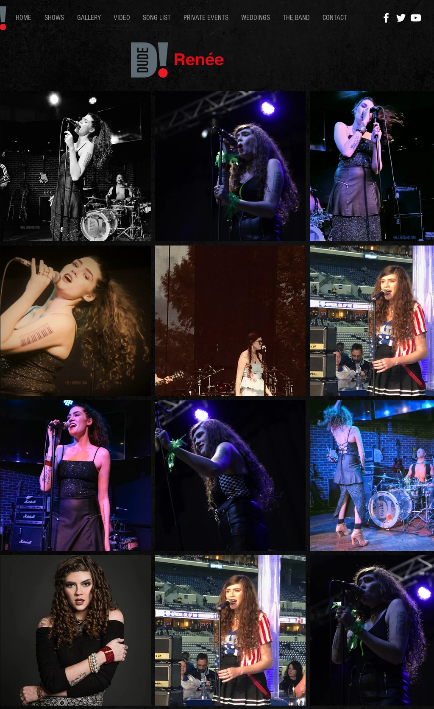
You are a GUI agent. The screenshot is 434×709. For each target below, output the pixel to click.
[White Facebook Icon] (386, 17)
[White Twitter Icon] (401, 17)
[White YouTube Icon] (415, 17)
